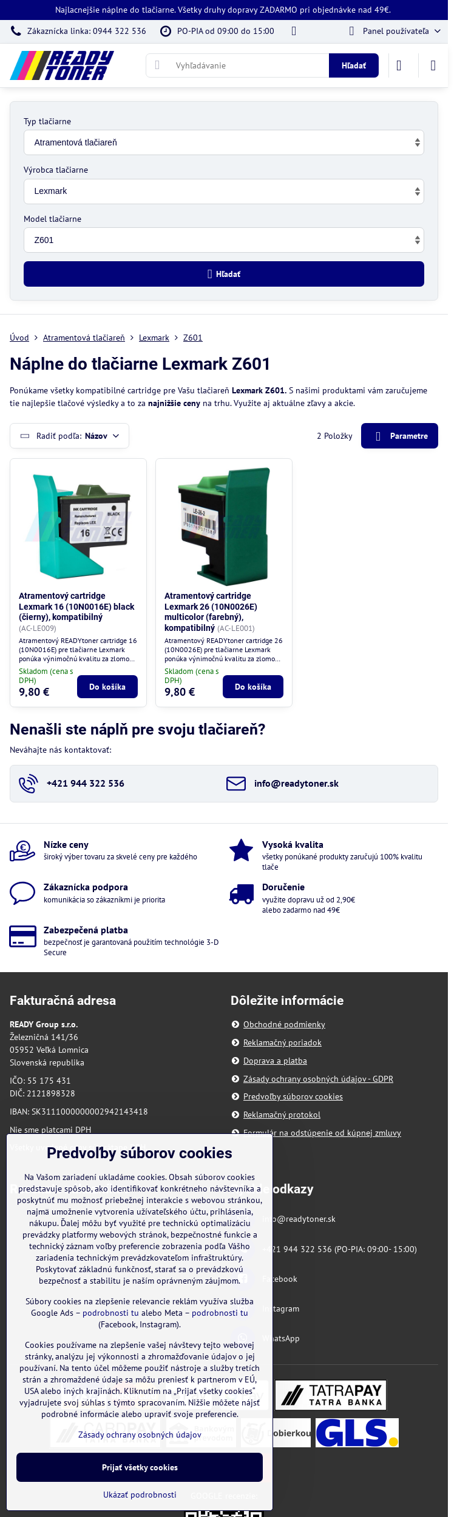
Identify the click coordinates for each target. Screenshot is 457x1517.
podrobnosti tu (111, 1312)
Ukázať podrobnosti (140, 1494)
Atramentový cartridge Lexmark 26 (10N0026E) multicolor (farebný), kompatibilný (210, 612)
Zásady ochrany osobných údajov (139, 1434)
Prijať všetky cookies (140, 1467)
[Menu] (433, 65)
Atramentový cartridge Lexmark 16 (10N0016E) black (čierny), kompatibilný (76, 606)
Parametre (399, 436)
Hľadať (354, 65)
